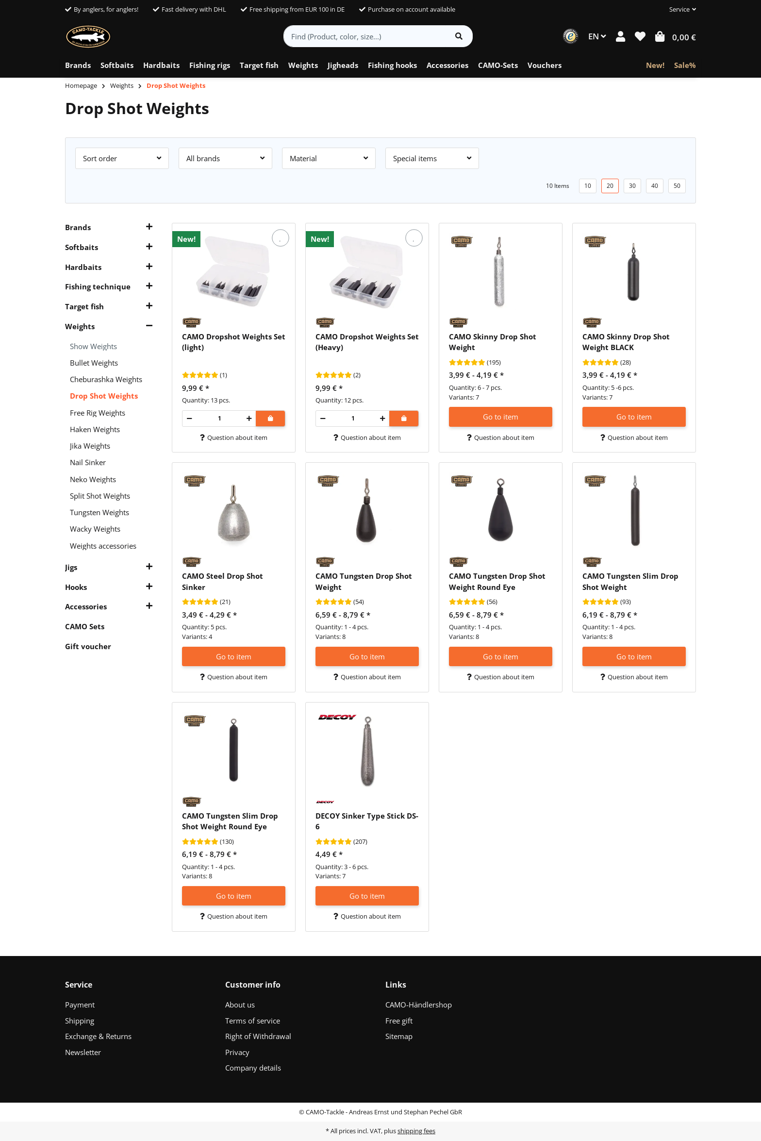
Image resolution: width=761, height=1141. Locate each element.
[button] (679, 10)
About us (240, 1004)
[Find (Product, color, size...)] (364, 36)
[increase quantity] (249, 418)
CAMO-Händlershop (418, 1004)
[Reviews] (200, 375)
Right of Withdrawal (258, 1036)
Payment (80, 1004)
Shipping (79, 1020)
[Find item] (459, 36)
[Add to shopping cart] (270, 418)
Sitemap (399, 1036)
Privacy (237, 1052)
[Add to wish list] (280, 238)
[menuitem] (78, 65)
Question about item (233, 437)
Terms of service (252, 1020)
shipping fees (416, 1130)
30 (632, 186)
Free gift (399, 1020)
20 (610, 186)
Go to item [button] (500, 416)
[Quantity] (219, 418)
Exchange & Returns (98, 1036)
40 (654, 186)
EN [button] (597, 36)
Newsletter (83, 1052)
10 (587, 186)
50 (677, 186)
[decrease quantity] (189, 418)
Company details (253, 1068)
